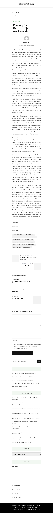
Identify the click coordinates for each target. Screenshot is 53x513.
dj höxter (31, 242)
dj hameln (32, 237)
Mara (13, 421)
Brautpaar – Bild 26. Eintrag (19, 386)
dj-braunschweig (17, 474)
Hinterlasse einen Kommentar (26, 45)
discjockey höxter (18, 234)
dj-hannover (16, 485)
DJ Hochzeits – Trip (17, 298)
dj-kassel (15, 493)
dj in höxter (16, 244)
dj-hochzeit (15, 408)
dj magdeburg (17, 247)
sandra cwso (15, 432)
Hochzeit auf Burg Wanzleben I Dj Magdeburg (24, 373)
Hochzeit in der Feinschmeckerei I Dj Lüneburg (24, 376)
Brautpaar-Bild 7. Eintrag (25, 442)
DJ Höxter (26, 61)
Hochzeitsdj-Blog (26, 3)
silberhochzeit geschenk (18, 437)
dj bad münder (29, 234)
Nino (13, 398)
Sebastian (26, 39)
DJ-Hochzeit (16, 21)
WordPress (16, 509)
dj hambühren (24, 237)
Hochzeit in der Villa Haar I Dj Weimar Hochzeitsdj (25, 383)
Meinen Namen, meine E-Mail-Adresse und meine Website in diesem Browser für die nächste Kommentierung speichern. (27, 346)
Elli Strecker (15, 403)
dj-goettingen (16, 478)
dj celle (15, 237)
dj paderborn (26, 247)
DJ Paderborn (23, 151)
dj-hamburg (16, 482)
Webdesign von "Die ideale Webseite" (22, 505)
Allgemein (15, 466)
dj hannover (16, 239)
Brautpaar (15, 470)
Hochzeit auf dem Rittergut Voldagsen (22, 380)
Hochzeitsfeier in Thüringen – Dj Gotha (29, 418)
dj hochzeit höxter (27, 239)
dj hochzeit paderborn (19, 242)
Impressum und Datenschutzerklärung (29, 509)
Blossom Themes (26, 507)
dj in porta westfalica (28, 244)
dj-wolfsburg (16, 497)
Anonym (14, 418)
